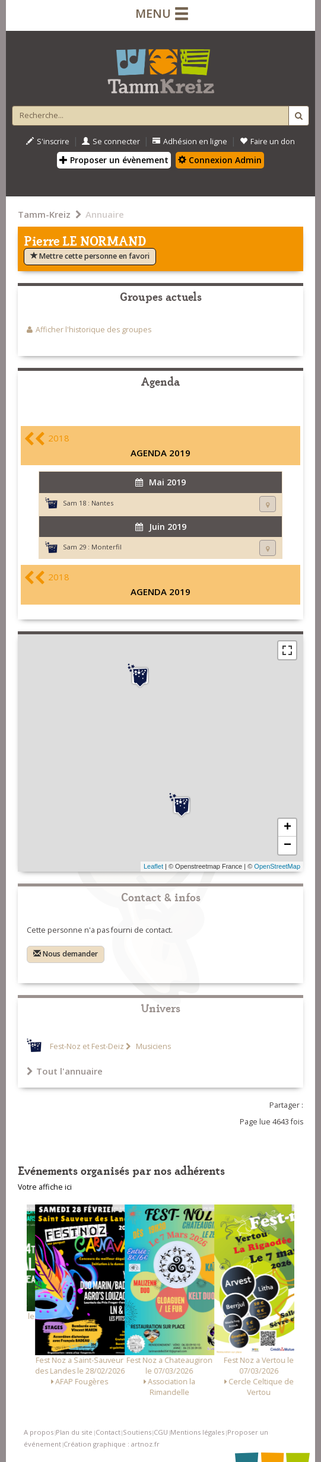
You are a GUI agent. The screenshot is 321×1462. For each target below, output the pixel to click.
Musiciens (152, 1046)
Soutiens (137, 1432)
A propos (38, 1432)
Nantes (102, 502)
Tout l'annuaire (65, 1071)
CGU (161, 1432)
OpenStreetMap (277, 866)
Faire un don (267, 141)
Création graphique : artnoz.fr (111, 1443)
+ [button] (287, 828)
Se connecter (111, 141)
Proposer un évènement (114, 160)
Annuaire (104, 214)
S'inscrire (47, 141)
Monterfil (106, 546)
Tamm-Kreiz (44, 214)
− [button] (287, 845)
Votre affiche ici (45, 1187)
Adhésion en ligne (189, 141)
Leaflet (153, 866)
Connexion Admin (220, 160)
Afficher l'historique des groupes (93, 330)
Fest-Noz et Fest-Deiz (87, 1046)
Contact (108, 1432)
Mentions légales (197, 1432)
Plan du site (74, 1432)
